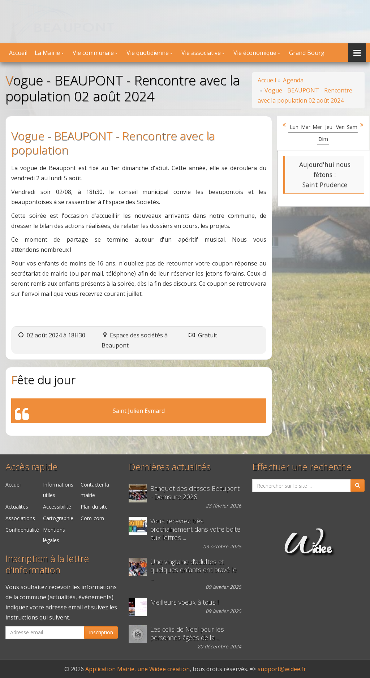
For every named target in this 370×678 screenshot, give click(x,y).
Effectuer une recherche (302, 467)
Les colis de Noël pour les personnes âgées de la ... (187, 633)
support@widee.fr (282, 669)
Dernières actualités (170, 467)
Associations (20, 518)
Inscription (101, 632)
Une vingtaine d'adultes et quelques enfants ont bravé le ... (193, 570)
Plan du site (94, 506)
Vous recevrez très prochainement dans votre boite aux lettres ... (195, 529)
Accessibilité (57, 506)
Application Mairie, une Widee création (137, 669)
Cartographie (58, 518)
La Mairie (47, 53)
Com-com (92, 518)
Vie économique (254, 53)
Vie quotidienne (147, 53)
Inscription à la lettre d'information (47, 564)
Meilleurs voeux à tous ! (184, 602)
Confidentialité (22, 529)
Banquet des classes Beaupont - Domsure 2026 (195, 492)
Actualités (16, 506)
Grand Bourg (306, 53)
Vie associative (201, 53)
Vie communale (93, 53)
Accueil (18, 53)
